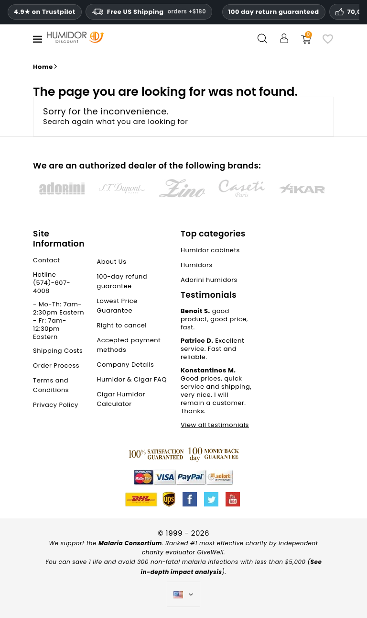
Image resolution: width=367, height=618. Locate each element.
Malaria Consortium (130, 543)
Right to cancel (122, 325)
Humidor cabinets (210, 250)
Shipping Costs (58, 350)
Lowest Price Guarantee (117, 305)
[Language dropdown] (183, 594)
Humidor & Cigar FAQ (132, 379)
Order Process (56, 365)
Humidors (197, 265)
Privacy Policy (55, 404)
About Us (111, 261)
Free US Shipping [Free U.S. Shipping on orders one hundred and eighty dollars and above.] (149, 11)
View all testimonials (215, 424)
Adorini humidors (209, 279)
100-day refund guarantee (122, 281)
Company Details (125, 364)
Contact (46, 260)
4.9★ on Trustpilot (45, 12)
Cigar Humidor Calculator (121, 399)
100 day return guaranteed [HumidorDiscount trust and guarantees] (273, 11)
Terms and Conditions (51, 385)
